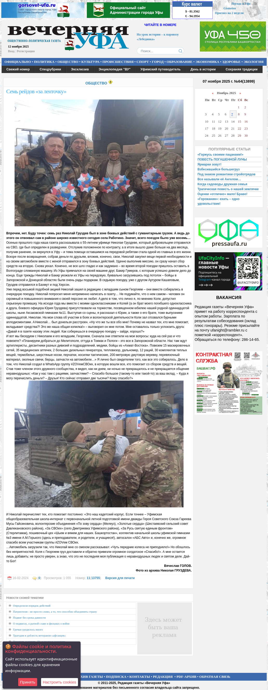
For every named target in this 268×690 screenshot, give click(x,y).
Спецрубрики (50, 69)
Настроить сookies (59, 682)
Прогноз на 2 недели (229, 13)
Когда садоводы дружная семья (222, 184)
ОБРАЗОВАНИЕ (180, 62)
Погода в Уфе (240, 3)
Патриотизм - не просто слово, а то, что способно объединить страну (55, 611)
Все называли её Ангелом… (219, 179)
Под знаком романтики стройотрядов (227, 174)
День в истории (203, 69)
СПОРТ (142, 62)
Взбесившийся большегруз (219, 169)
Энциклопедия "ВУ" (115, 69)
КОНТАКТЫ (139, 677)
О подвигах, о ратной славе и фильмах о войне (41, 623)
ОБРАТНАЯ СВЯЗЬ (214, 677)
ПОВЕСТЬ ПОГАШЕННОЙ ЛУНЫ (222, 159)
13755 (95, 578)
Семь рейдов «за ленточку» (36, 91)
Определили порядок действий (31, 605)
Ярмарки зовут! (209, 164)
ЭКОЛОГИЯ (254, 62)
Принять (27, 682)
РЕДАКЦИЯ (163, 677)
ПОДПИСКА (116, 677)
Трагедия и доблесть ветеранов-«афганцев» (39, 635)
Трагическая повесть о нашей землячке (228, 189)
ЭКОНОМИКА (207, 62)
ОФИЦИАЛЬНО (17, 62)
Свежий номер (18, 69)
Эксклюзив (80, 69)
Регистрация (26, 51)
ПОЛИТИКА (44, 62)
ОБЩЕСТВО (67, 62)
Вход (11, 51)
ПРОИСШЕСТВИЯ (118, 62)
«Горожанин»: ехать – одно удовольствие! (219, 201)
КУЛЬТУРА (90, 62)
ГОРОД (158, 62)
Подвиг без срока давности (29, 617)
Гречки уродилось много (28, 629)
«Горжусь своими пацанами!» (221, 154)
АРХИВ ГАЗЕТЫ (89, 677)
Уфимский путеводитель (160, 69)
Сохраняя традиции (242, 69)
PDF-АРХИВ (186, 677)
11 (88, 578)
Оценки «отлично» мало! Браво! (222, 194)
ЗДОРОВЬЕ (231, 62)
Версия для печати (120, 578)
